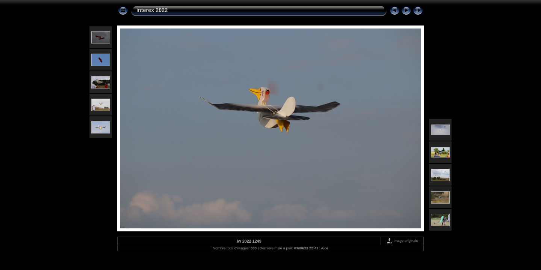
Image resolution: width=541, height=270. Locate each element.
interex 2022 (152, 10)
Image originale (402, 240)
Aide (324, 248)
